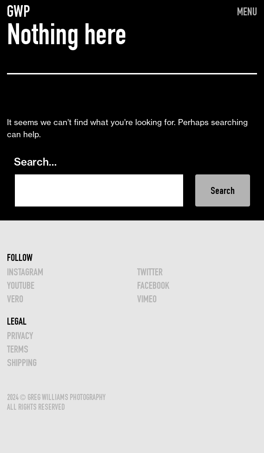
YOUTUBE (20, 285)
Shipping (22, 362)
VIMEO (147, 299)
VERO (15, 299)
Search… (35, 161)
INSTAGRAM (25, 272)
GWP (18, 11)
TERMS (17, 349)
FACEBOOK (153, 285)
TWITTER (150, 272)
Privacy (20, 335)
